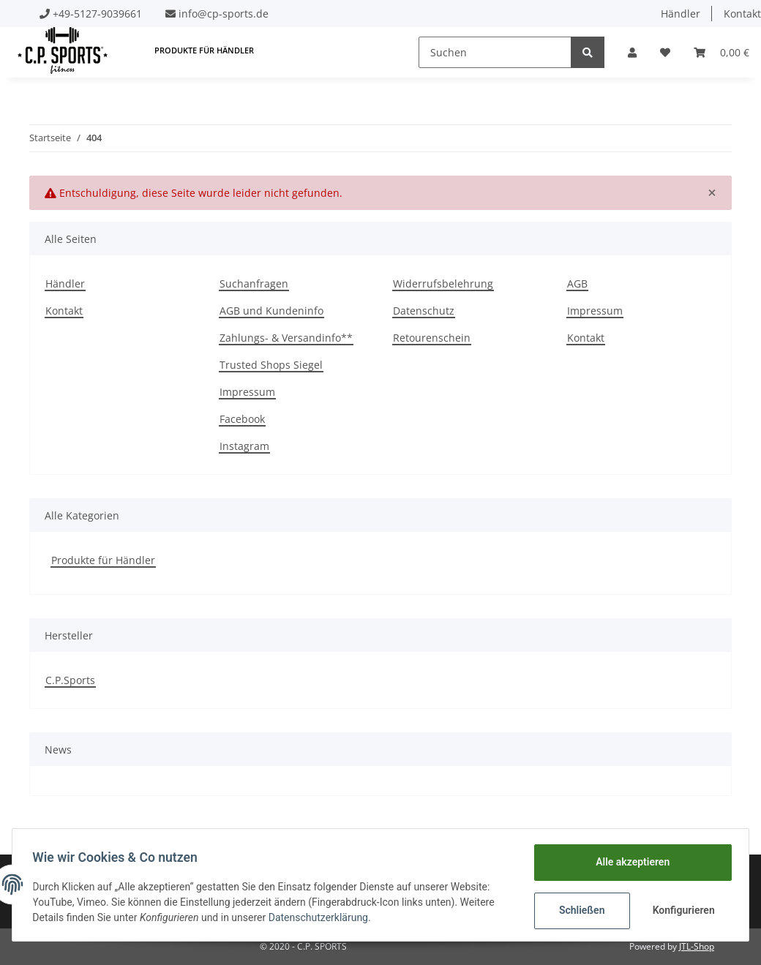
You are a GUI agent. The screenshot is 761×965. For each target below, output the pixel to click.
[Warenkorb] (721, 52)
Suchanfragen (254, 283)
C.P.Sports (70, 680)
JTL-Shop (696, 946)
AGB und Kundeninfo (271, 311)
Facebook (242, 419)
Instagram (244, 446)
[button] (632, 52)
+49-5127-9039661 (97, 13)
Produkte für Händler (103, 560)
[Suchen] (495, 52)
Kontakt (64, 311)
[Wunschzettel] (665, 52)
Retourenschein (432, 338)
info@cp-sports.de (224, 13)
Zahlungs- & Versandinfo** (286, 338)
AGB (577, 283)
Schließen (578, 910)
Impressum (247, 392)
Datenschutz (423, 311)
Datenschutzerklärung (321, 917)
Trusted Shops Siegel (271, 365)
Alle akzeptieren (629, 862)
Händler (680, 13)
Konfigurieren (682, 910)
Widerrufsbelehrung (443, 283)
